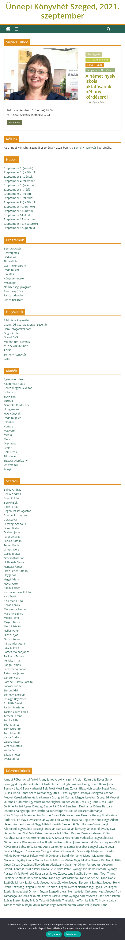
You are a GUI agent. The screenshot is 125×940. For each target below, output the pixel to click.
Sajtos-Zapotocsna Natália (66, 873)
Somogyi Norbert (14, 694)
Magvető (9, 430)
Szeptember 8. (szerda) (18, 198)
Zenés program (13, 300)
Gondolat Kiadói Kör (16, 405)
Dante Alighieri (51, 802)
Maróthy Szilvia (13, 613)
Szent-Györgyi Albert (74, 896)
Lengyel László (97, 846)
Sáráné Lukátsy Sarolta (18, 682)
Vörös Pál (9, 750)
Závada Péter (12, 754)
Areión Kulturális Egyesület (92, 779)
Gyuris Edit (98, 102)
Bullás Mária (12, 793)
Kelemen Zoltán (101, 833)
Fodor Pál (10, 820)
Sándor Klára (12, 677)
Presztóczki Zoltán (15, 669)
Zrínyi (7, 469)
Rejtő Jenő (27, 873)
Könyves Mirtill (111, 842)
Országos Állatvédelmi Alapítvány (42, 864)
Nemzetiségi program (17, 287)
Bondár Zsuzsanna (16, 515)
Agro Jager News (14, 379)
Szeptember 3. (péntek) (18, 176)
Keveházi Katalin (14, 837)
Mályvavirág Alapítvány (19, 860)
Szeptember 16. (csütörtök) (21, 223)
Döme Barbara (13, 528)
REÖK (7, 350)
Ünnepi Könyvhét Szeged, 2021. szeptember (62, 11)
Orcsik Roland (12, 639)
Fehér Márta (11, 545)
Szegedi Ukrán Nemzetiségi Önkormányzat (76, 891)
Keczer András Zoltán (17, 592)
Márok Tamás (43, 860)
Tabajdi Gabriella (50, 900)
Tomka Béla (11, 720)
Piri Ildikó (89, 869)
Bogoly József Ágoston (17, 511)
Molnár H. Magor (81, 855)
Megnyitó (10, 282)
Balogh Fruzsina (71, 784)
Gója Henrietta (91, 820)
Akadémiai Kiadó (14, 383)
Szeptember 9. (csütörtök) (20, 202)
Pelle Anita (56, 869)
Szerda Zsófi (96, 896)
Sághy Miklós (30, 900)
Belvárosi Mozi (52, 788)
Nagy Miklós (82, 860)
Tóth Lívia (101, 900)
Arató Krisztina (64, 779)
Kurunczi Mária (91, 842)
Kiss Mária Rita (13, 601)
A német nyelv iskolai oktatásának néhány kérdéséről (100, 86)
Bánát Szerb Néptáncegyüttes (40, 793)
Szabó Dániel (108, 878)
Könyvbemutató (14, 278)
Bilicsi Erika (11, 507)
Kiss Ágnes (29, 842)
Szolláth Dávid (13, 703)
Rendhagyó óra (13, 291)
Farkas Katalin (13, 541)
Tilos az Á (10, 456)
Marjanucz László (15, 609)
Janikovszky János (81, 829)
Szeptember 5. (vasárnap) (20, 185)
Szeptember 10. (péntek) (100, 70)
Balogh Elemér (50, 784)
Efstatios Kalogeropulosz (20, 811)
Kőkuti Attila (42, 846)
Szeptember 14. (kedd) (18, 215)
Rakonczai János (14, 673)
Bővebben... (72, 934)
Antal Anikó (30, 779)
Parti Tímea (41, 869)
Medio (8, 435)
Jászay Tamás (12, 833)
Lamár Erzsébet (77, 846)
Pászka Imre (11, 647)
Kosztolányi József (69, 842)
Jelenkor (9, 422)
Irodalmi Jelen (12, 418)
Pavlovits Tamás (14, 656)
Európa (8, 400)
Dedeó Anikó (70, 802)
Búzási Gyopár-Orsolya (75, 793)
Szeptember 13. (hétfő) (18, 211)
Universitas (11, 465)
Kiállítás (9, 274)
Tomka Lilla (86, 900)
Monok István (12, 626)
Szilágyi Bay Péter (15, 699)
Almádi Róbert (13, 779)
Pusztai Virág (12, 873)
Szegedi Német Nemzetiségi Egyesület (82, 887)
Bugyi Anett (108, 788)
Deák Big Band (89, 802)
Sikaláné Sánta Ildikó (17, 878)
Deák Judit (106, 802)
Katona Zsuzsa (80, 833)
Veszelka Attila (13, 746)
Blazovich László (90, 788)
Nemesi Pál (98, 860)
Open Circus (12, 864)
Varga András (12, 737)
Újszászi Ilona (98, 905)
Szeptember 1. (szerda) (18, 168)
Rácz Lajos (42, 873)
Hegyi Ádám (11, 579)
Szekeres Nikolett (28, 896)
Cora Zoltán (11, 519)
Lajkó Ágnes (58, 846)
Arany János (46, 779)
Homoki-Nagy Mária (36, 824)
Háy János (10, 575)
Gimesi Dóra (11, 549)
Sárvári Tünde (94, 64)
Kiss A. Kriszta (55, 837)
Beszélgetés (93, 54)
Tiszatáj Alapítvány (16, 460)
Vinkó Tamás (40, 905)
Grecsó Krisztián (14, 558)
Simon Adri (11, 690)
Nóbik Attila (113, 860)
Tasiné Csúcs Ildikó (16, 712)
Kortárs (8, 426)
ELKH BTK (10, 396)
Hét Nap (75, 824)
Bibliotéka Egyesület (16, 320)
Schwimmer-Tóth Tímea (99, 873)
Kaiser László (43, 833)
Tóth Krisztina (12, 729)
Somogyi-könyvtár (85, 147)
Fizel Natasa (109, 815)
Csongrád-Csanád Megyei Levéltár (25, 324)
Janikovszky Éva (104, 829)
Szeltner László (50, 896)
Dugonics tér (12, 333)
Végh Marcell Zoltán (63, 905)
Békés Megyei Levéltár (18, 388)
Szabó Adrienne (88, 878)
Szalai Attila (32, 882)
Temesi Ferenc (13, 716)
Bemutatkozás (13, 248)
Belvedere (10, 392)
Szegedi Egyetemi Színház (85, 882)
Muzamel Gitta (101, 855)
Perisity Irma (12, 660)
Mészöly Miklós (63, 860)
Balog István (90, 784)
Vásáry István (12, 742)
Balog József (107, 784)
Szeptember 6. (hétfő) (17, 189)
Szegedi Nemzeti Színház (41, 887)
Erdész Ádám (32, 815)
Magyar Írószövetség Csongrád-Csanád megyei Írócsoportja (51, 851)
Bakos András (12, 489)
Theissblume (70, 900)
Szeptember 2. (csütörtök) (20, 172)
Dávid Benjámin (67, 806)
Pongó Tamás (12, 665)
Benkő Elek (10, 502)
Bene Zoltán (11, 498)
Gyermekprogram (15, 265)
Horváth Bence (60, 824)
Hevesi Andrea (13, 824)
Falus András (12, 536)
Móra (7, 439)
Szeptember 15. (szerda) (19, 219)
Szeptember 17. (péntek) (19, 228)
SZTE (7, 359)
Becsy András (12, 494)
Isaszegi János (42, 829)
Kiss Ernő (10, 596)
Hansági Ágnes (13, 566)
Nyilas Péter (11, 630)
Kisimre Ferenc (35, 837)
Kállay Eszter (12, 588)
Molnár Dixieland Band (54, 855)
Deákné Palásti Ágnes (18, 806)
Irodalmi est (11, 270)
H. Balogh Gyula (14, 562)
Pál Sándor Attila (14, 643)
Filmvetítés (10, 261)
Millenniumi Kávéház (17, 342)
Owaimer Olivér (75, 864)
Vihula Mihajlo (22, 905)
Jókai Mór (28, 833)
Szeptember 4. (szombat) (19, 181)
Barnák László (13, 788)
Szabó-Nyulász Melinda (62, 878)
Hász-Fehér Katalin (16, 571)
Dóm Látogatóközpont (17, 329)
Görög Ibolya (12, 553)
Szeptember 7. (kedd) (17, 194)
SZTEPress (10, 452)
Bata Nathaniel (32, 788)
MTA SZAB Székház (97, 59)
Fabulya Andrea (70, 815)
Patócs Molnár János (16, 652)
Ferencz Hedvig (91, 815)
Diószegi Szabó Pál (15, 524)
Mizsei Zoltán (29, 855)
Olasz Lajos (11, 635)
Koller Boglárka (47, 842)
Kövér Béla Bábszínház (18, 846)
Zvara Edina (11, 759)
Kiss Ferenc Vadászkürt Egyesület (86, 837)
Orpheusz (10, 443)
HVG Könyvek (12, 413)
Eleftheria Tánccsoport (51, 811)
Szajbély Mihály (14, 882)
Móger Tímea (12, 622)
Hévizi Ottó (11, 583)
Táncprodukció (13, 295)
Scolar (8, 448)
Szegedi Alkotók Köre (54, 882)
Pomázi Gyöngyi (107, 869)
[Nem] (120, 930)
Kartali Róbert (61, 833)
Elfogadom (54, 934)
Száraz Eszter (12, 900)
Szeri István (112, 896)
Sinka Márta (39, 878)
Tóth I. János (11, 724)
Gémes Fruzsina (71, 820)
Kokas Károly (12, 605)
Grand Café (11, 337)
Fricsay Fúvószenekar (31, 820)
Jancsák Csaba (60, 829)
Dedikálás (10, 257)
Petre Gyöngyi (73, 869)
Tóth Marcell (12, 733)
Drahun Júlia (12, 532)
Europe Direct (50, 815)
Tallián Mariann (14, 707)
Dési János (86, 806)
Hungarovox (11, 409)
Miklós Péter (11, 618)
